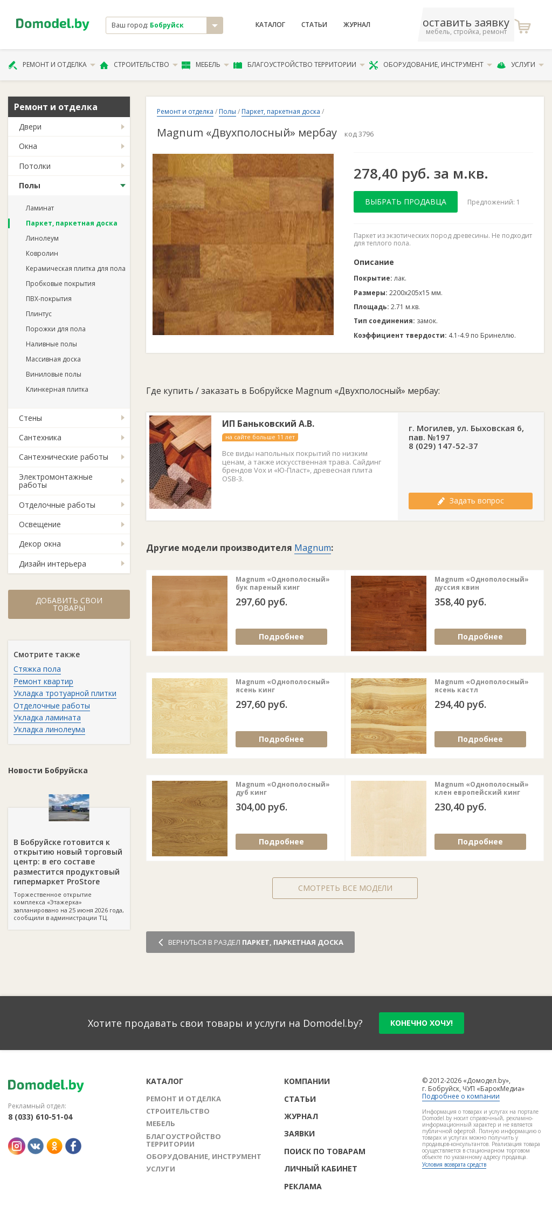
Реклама (303, 1186)
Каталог (270, 25)
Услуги (520, 65)
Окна (28, 146)
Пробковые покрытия (60, 283)
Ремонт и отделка (51, 65)
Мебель (205, 65)
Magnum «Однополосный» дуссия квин (481, 583)
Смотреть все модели (345, 888)
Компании (307, 1081)
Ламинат (40, 208)
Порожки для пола (56, 328)
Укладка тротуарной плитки (64, 693)
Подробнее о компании (461, 1096)
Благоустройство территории (299, 65)
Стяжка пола (37, 669)
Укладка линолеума (49, 729)
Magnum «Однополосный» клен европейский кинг (481, 788)
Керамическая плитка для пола (76, 268)
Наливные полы (51, 344)
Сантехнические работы (63, 457)
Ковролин (42, 253)
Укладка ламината (47, 717)
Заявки (299, 1133)
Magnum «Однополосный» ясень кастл (481, 686)
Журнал (356, 25)
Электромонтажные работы (56, 481)
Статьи (314, 25)
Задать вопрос (470, 500)
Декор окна (40, 544)
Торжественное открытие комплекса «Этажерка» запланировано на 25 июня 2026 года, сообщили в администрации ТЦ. (69, 865)
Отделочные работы (57, 505)
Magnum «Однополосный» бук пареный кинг (283, 583)
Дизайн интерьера (52, 563)
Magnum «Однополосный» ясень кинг (283, 686)
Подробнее (281, 636)
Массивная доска (53, 359)
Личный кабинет (320, 1168)
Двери (30, 126)
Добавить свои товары (69, 604)
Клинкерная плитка (57, 389)
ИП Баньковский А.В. (268, 424)
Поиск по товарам (324, 1151)
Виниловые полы (53, 374)
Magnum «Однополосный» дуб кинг (283, 788)
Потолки (35, 166)
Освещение (40, 524)
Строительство (139, 65)
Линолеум (42, 238)
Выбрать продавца (405, 201)
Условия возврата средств (454, 1164)
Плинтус (39, 313)
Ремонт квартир (43, 681)
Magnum (312, 548)
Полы (29, 185)
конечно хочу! (421, 1023)
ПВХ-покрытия (49, 298)
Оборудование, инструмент (430, 65)
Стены (30, 418)
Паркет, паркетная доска (72, 223)
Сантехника (40, 437)
